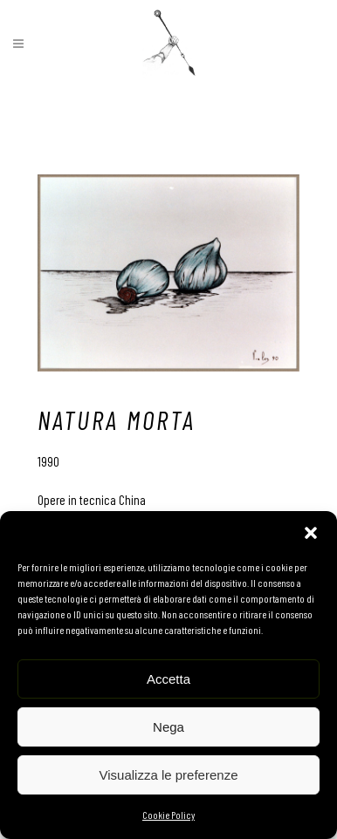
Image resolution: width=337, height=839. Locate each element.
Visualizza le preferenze (169, 774)
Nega (168, 727)
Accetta (168, 679)
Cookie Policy (168, 814)
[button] (311, 533)
